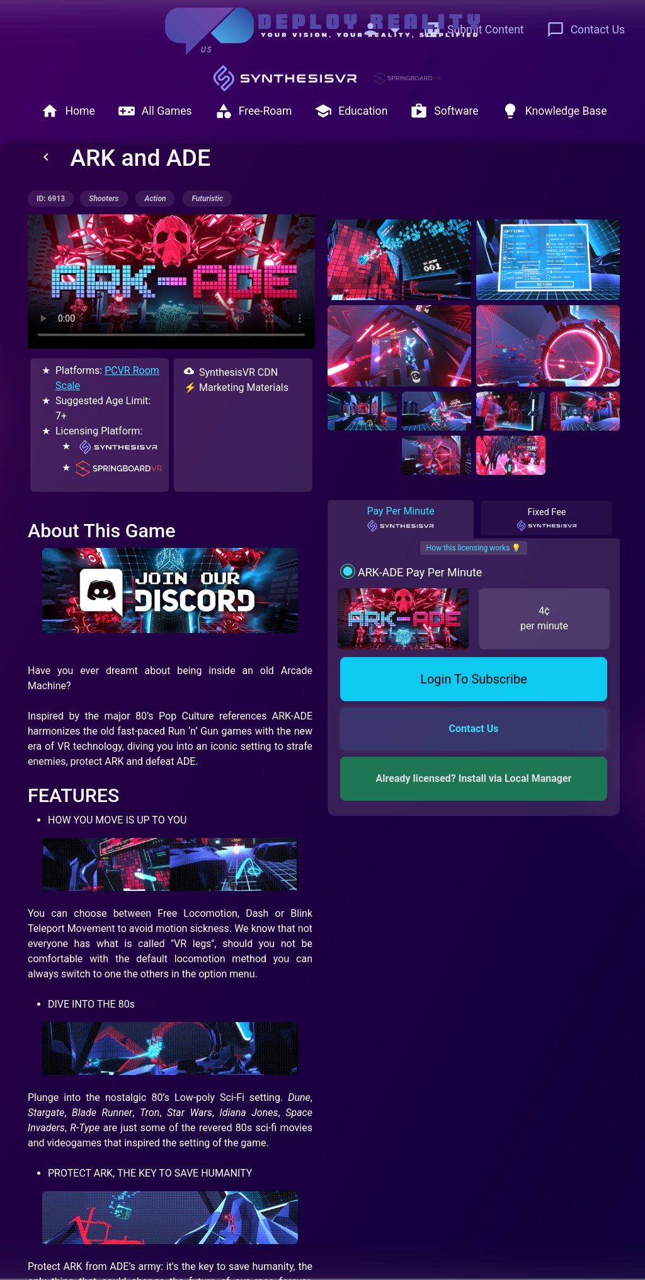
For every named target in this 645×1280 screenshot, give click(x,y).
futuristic (207, 198)
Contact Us (586, 29)
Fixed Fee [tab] (546, 519)
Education (350, 111)
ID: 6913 (51, 198)
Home (67, 111)
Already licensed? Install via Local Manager (474, 778)
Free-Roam (253, 111)
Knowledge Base (554, 111)
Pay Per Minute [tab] (400, 519)
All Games (155, 111)
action (155, 198)
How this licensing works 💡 (474, 548)
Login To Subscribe (473, 679)
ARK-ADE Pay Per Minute (420, 572)
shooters (103, 198)
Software (444, 111)
